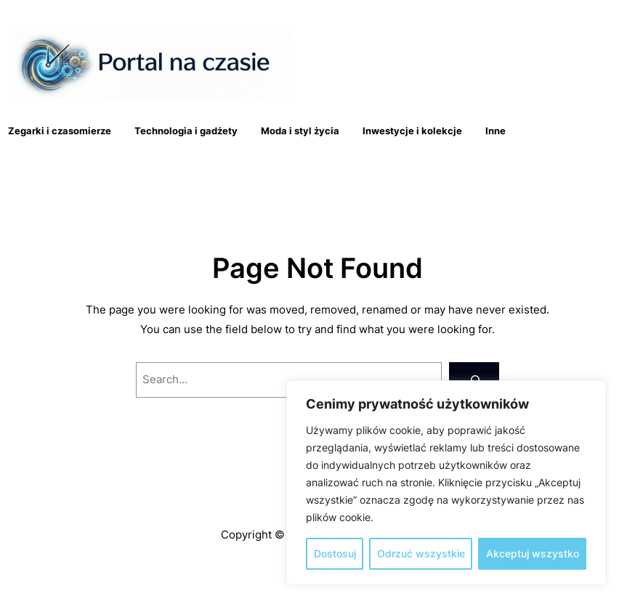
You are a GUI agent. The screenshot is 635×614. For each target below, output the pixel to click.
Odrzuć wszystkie (421, 553)
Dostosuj (335, 553)
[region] (446, 482)
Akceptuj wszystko (532, 553)
